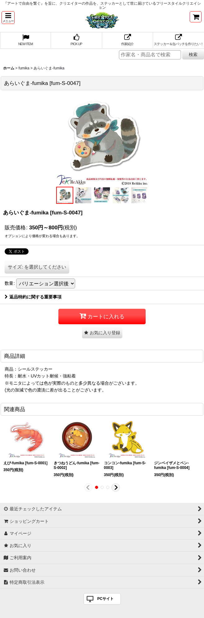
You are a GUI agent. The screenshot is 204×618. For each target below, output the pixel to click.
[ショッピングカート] (196, 16)
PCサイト (105, 599)
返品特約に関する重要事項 (33, 296)
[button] (8, 17)
